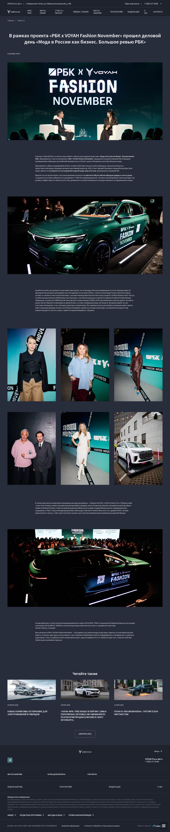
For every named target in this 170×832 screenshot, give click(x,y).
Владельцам (133, 12)
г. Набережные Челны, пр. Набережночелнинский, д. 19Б (48, 3)
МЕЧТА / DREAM (43, 11)
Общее (10, 815)
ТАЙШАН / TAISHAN (80, 12)
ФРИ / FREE (29, 11)
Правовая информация (70, 826)
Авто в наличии (97, 11)
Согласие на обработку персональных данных (102, 826)
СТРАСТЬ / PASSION (59, 11)
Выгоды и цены (55, 815)
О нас (145, 11)
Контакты (158, 12)
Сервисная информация (80, 815)
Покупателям (116, 12)
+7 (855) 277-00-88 (152, 761)
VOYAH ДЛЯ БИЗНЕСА (56, 774)
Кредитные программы (31, 815)
